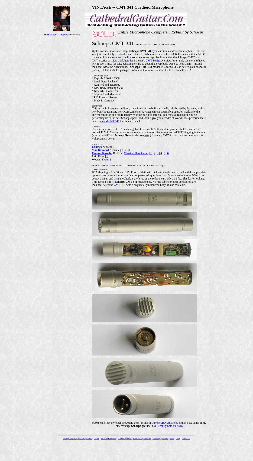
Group (178, 439)
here (146, 135)
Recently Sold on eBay (169, 425)
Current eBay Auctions (164, 422)
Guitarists (121, 439)
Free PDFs (147, 439)
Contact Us (186, 439)
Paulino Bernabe (102, 153)
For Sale (104, 439)
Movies (129, 439)
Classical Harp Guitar (136, 153)
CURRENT (64, 35)
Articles (82, 439)
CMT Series (153, 60)
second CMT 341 (109, 121)
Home (65, 439)
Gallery (96, 439)
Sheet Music (137, 439)
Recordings (157, 439)
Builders (89, 439)
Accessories (73, 439)
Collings (97, 146)
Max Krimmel (100, 149)
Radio (172, 439)
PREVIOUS (51, 35)
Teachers (165, 439)
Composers (112, 439)
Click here (123, 60)
